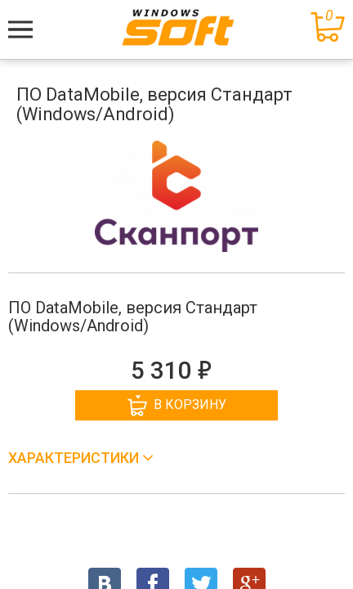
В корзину (176, 405)
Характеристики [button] (75, 457)
